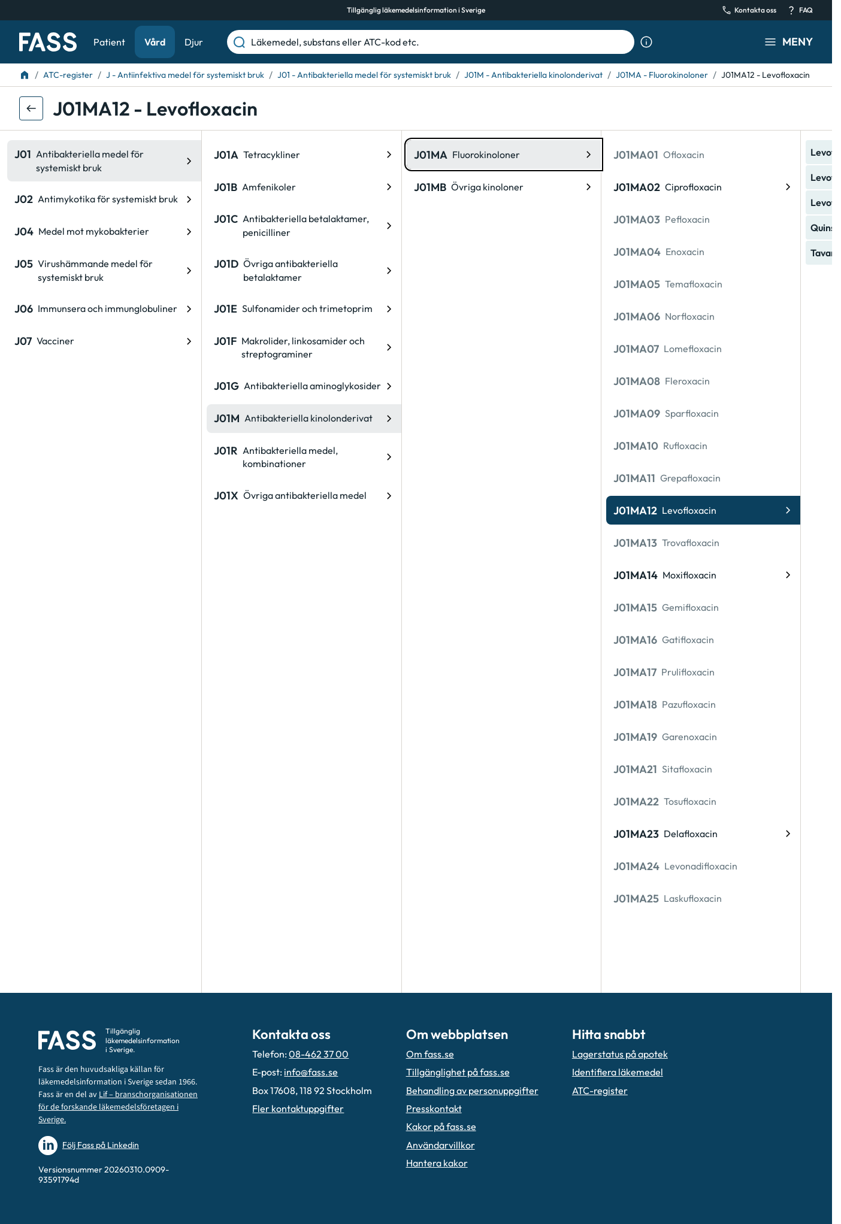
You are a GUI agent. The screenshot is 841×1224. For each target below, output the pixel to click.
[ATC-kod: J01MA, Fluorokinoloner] (316, 154)
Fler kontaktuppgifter (298, 1108)
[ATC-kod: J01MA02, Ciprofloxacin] (516, 186)
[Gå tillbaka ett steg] (31, 108)
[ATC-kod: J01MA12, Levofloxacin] (516, 510)
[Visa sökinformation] (646, 42)
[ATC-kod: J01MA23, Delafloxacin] (516, 833)
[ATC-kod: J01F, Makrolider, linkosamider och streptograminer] (116, 347)
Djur (193, 42)
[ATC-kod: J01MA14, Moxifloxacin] (516, 575)
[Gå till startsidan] (48, 42)
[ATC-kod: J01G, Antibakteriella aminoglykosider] (116, 386)
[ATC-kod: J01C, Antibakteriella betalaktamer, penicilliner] (116, 225)
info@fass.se (311, 1072)
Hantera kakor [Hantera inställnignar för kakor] (437, 1163)
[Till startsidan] (24, 74)
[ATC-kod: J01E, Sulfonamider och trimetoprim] (116, 309)
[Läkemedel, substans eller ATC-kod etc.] (440, 42)
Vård (154, 42)
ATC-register (600, 1090)
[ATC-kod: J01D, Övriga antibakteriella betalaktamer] (116, 270)
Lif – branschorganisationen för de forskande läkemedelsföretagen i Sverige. (118, 1107)
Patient (109, 42)
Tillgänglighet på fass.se (458, 1072)
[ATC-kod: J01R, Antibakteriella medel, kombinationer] (116, 457)
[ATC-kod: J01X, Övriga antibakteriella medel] (116, 495)
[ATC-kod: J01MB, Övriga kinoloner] (316, 186)
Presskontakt (434, 1108)
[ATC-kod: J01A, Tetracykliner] (116, 154)
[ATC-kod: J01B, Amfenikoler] (116, 186)
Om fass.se (430, 1054)
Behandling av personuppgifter (472, 1090)
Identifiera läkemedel (617, 1072)
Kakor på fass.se (441, 1126)
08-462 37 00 (319, 1054)
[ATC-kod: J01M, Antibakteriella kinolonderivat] (116, 418)
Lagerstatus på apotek (620, 1054)
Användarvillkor (440, 1145)
